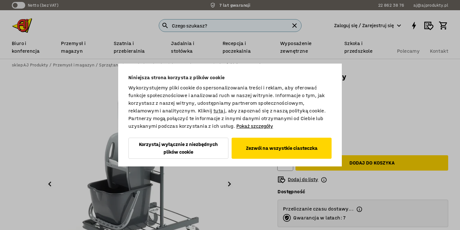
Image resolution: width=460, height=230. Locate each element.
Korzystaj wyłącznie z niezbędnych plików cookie (178, 148)
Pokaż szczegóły (254, 126)
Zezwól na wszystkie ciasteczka (282, 148)
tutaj (219, 111)
